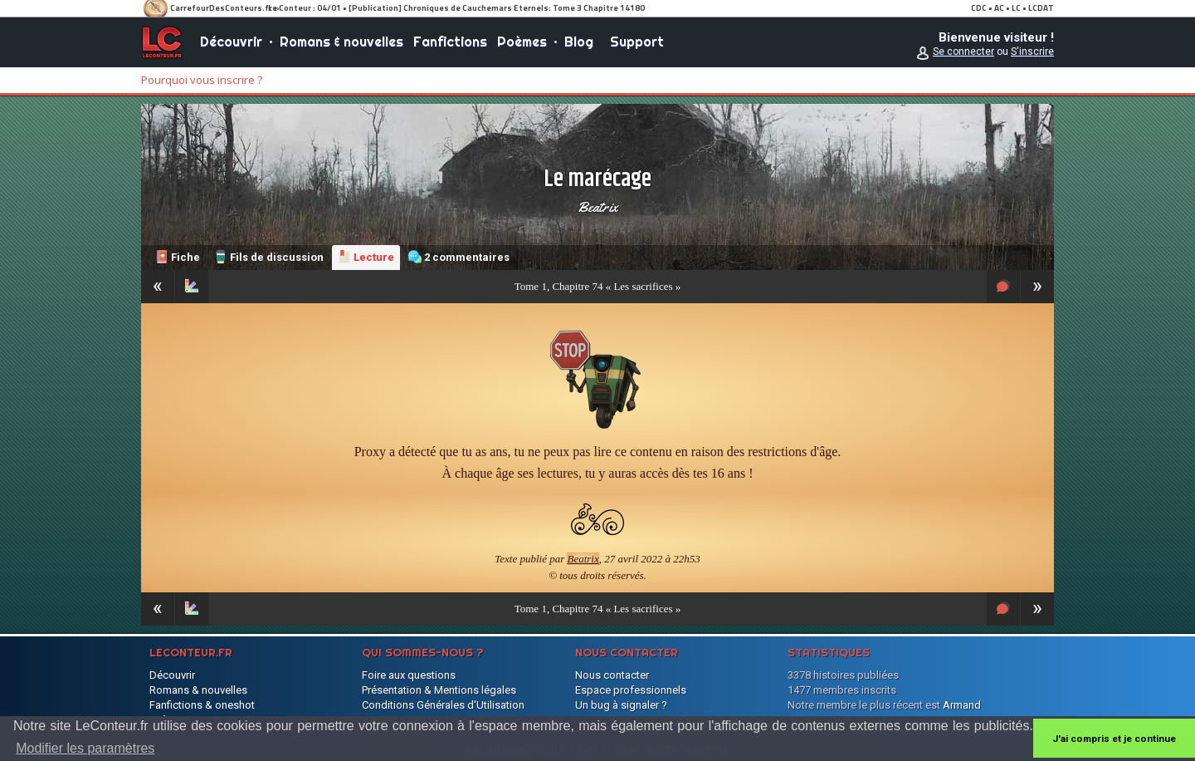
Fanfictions (450, 41)
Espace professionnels (630, 690)
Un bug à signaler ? (621, 705)
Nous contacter (612, 675)
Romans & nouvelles (341, 41)
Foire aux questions (409, 675)
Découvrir (231, 41)
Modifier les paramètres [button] (85, 748)
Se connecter (963, 51)
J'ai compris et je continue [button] (1114, 738)
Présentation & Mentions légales (439, 690)
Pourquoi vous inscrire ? (201, 79)
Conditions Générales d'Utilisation (443, 705)
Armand (962, 705)
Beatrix (597, 207)
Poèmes (522, 41)
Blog (578, 41)
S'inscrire (1032, 51)
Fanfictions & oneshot (202, 705)
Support (637, 41)
